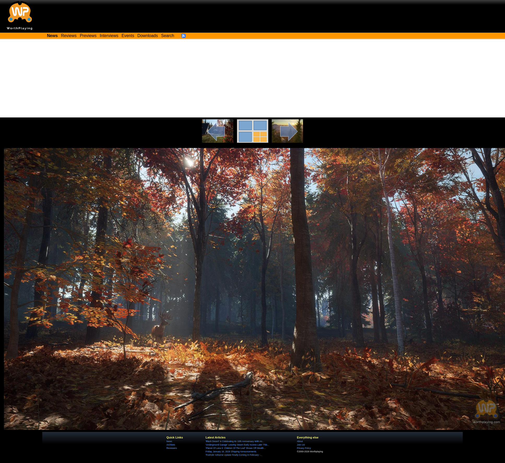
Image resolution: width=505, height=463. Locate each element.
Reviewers (172, 448)
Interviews (109, 35)
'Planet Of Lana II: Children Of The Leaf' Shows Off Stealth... (236, 448)
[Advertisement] (252, 78)
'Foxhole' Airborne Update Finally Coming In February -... (234, 455)
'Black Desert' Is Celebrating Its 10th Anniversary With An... (235, 441)
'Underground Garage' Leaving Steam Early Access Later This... (237, 444)
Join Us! (301, 444)
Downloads (148, 35)
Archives (171, 444)
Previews (88, 35)
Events (128, 35)
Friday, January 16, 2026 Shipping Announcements (231, 451)
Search (167, 35)
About (300, 441)
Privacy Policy (304, 448)
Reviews (69, 35)
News (169, 441)
